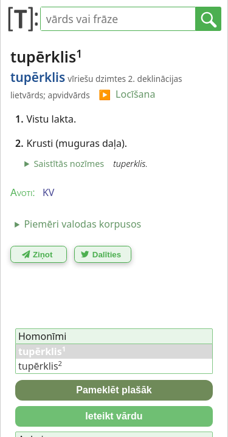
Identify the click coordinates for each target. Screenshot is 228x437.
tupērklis (40, 366)
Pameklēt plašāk (114, 390)
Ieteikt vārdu (113, 416)
